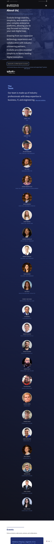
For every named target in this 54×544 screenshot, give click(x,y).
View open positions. (41, 100)
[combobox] (49, 541)
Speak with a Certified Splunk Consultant (18, 63)
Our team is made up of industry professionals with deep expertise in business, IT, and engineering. (27, 96)
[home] (13, 6)
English (48, 541)
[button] (45, 6)
